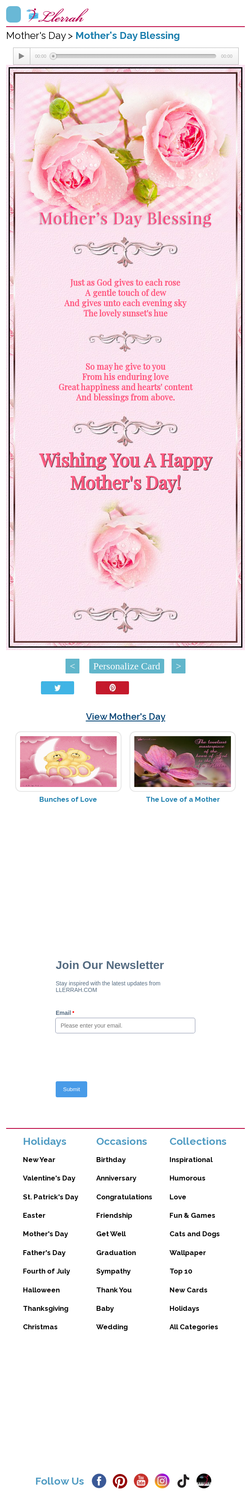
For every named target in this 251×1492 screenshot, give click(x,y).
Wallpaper (188, 1253)
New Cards (189, 1290)
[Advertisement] (125, 875)
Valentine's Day (49, 1178)
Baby (105, 1308)
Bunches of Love (68, 799)
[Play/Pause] (22, 56)
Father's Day (44, 1253)
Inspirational (191, 1159)
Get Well (111, 1234)
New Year (39, 1159)
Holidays (184, 1308)
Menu (13, 14)
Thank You (114, 1290)
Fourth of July (46, 1271)
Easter (34, 1215)
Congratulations (124, 1197)
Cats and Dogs (195, 1234)
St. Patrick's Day (50, 1197)
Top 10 (181, 1271)
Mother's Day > (40, 35)
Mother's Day (45, 1234)
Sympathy (113, 1271)
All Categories (194, 1327)
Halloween (41, 1290)
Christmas (40, 1327)
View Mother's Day (125, 716)
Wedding (112, 1327)
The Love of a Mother (183, 799)
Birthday (111, 1159)
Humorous (188, 1178)
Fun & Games (192, 1215)
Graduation (116, 1253)
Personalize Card (126, 666)
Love (178, 1197)
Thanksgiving (45, 1308)
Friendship (114, 1215)
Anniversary (116, 1178)
